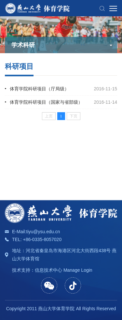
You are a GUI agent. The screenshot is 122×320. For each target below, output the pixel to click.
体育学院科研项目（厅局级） (39, 88)
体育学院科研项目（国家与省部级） (46, 102)
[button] (102, 8)
